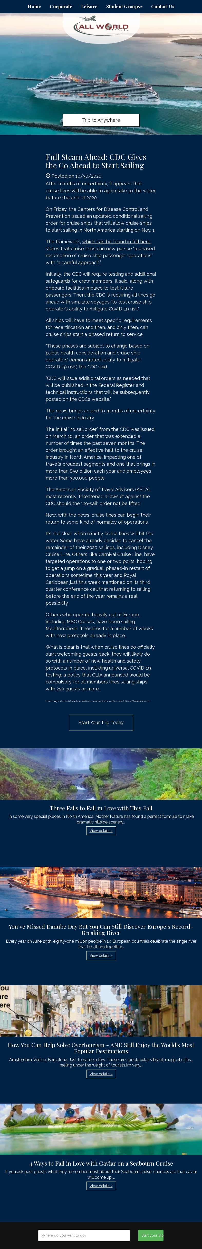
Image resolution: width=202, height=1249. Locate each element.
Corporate (61, 6)
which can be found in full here (116, 241)
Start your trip (152, 1235)
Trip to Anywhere (101, 120)
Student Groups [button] (124, 6)
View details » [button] (101, 831)
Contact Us (162, 6)
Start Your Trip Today (101, 722)
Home (34, 6)
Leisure (89, 6)
